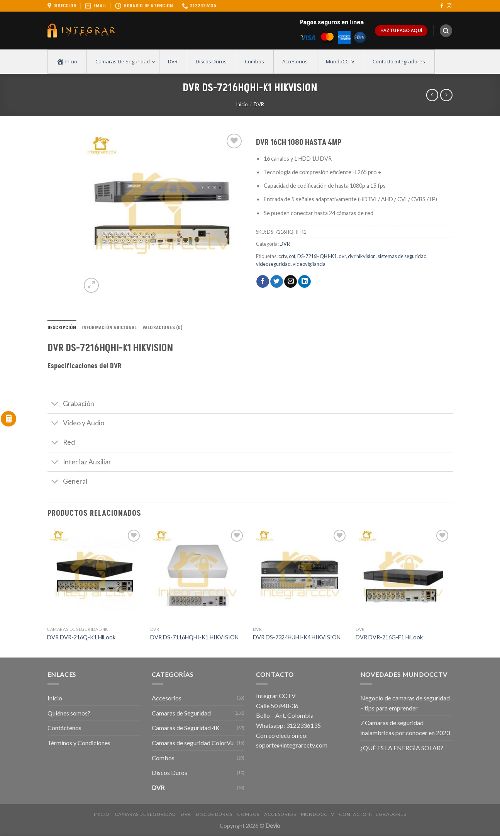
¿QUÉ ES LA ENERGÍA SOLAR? (401, 747)
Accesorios (166, 698)
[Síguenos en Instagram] (449, 6)
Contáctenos (64, 727)
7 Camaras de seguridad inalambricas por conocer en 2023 (405, 727)
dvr (342, 256)
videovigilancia (309, 264)
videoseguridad (273, 264)
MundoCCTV (317, 814)
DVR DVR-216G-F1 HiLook (389, 637)
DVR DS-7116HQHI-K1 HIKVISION (194, 637)
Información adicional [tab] (109, 327)
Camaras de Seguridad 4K (186, 727)
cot (292, 256)
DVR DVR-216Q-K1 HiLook (81, 637)
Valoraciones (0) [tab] (162, 327)
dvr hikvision (362, 256)
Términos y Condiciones (78, 742)
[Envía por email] (290, 281)
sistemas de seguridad (402, 256)
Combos (163, 757)
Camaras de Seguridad (181, 713)
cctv (282, 256)
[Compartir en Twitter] (276, 281)
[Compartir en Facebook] (262, 281)
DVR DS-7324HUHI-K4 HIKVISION (297, 637)
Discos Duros (169, 772)
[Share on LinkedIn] (304, 281)
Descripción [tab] (61, 327)
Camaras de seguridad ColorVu (193, 742)
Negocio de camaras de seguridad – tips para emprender (405, 703)
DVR (259, 104)
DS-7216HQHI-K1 (317, 256)
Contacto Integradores (372, 814)
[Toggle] (55, 404)
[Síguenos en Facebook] (441, 6)
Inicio (241, 104)
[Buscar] (446, 30)
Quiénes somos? (68, 713)
